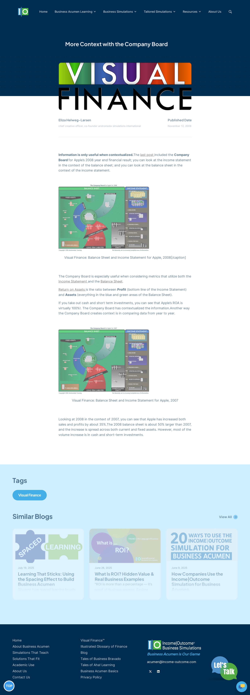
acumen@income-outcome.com (171, 662)
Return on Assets (72, 290)
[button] (75, 11)
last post (147, 155)
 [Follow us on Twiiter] (150, 671)
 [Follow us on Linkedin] (158, 671)
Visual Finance (29, 495)
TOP (9, 686)
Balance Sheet (111, 282)
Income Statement (73, 282)
